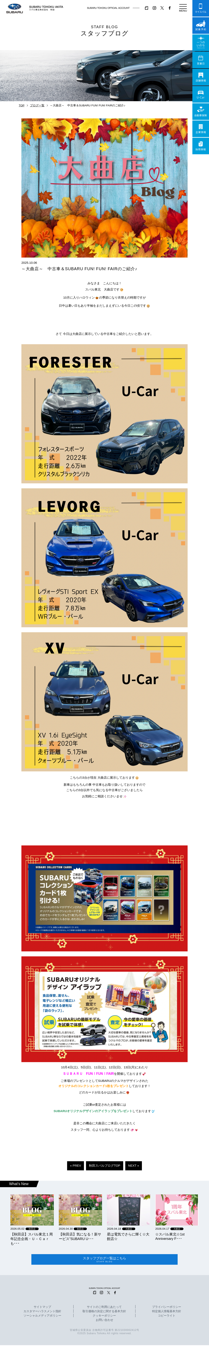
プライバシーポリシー (166, 1308)
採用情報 (200, 146)
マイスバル (200, 8)
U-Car (200, 94)
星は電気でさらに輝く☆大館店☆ (128, 1236)
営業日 (200, 60)
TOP (22, 105)
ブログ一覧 (37, 105)
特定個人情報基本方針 (166, 1312)
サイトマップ (42, 1308)
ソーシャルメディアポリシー (42, 1316)
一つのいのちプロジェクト (200, 42)
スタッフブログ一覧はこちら (104, 1260)
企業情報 (200, 128)
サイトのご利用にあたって (104, 1308)
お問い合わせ (104, 1321)
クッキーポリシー (104, 1316)
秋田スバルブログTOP (104, 1165)
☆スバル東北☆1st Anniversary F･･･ (169, 1236)
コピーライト (166, 1316)
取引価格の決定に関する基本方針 (104, 1312)
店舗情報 (200, 77)
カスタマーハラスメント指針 (42, 1312)
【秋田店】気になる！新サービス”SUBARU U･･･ (80, 1236)
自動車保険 (200, 111)
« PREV (75, 1165)
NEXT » (133, 1165)
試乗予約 (200, 25)
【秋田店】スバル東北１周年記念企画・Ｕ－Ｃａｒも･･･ (31, 1238)
